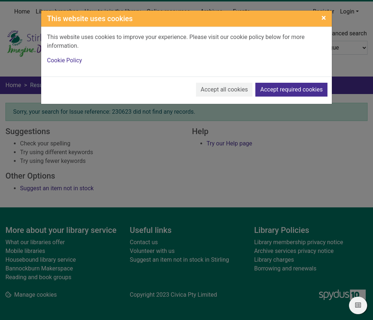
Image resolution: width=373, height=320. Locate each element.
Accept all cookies (224, 89)
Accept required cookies (291, 89)
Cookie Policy (64, 60)
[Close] (323, 18)
